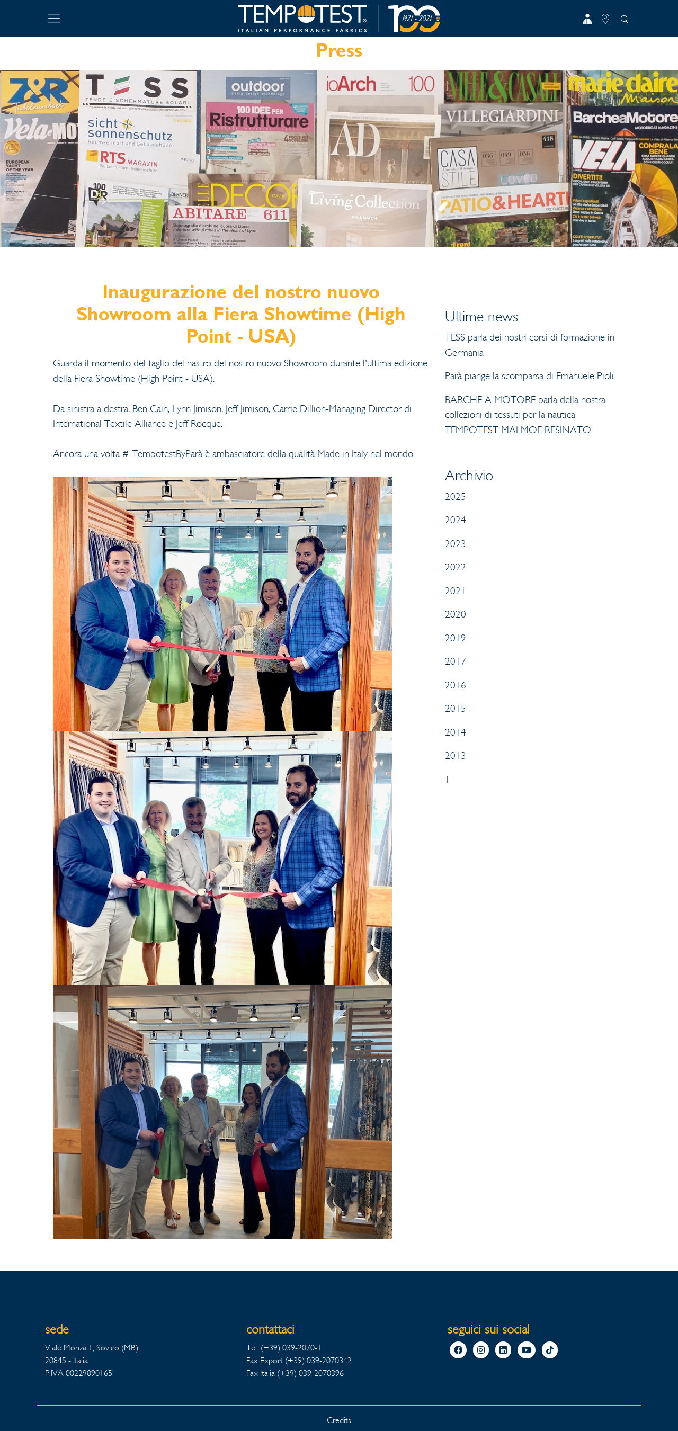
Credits (339, 1420)
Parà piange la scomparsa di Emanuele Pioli (529, 376)
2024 (455, 520)
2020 (455, 614)
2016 (455, 685)
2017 (455, 661)
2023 (455, 544)
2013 (455, 756)
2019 (455, 638)
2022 (455, 567)
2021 (455, 591)
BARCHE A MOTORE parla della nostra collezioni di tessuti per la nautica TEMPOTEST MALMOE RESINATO (525, 415)
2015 (455, 708)
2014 (455, 732)
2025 (455, 497)
